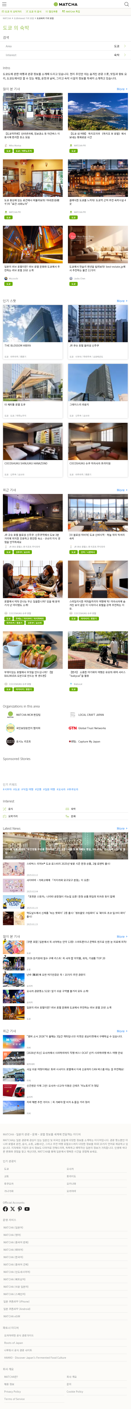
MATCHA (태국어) (13, 1249)
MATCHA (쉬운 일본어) (16, 1286)
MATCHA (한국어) (13, 1257)
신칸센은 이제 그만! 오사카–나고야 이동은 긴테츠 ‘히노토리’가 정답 (63, 1085)
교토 (6, 1176)
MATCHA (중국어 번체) (16, 1242)
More (121, 89)
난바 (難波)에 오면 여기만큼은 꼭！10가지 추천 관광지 (56, 974)
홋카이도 (71, 1176)
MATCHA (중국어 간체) (16, 1264)
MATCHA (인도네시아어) (16, 1272)
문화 (71, 816)
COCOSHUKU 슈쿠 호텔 (20, 613)
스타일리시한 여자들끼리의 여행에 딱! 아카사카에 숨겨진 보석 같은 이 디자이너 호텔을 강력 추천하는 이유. (97, 605)
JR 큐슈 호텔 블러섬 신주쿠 (84, 345)
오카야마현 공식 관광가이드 (19, 1335)
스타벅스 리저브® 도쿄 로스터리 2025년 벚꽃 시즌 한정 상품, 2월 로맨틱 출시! (68, 863)
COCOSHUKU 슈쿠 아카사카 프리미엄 (90, 463)
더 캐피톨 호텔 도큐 (15, 404)
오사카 (61, 789)
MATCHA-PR (80, 145)
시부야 (8, 789)
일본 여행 (50, 789)
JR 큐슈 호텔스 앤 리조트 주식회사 (24, 547)
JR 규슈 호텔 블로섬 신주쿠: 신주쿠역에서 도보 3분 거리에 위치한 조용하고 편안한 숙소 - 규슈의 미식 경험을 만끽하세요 (32, 538)
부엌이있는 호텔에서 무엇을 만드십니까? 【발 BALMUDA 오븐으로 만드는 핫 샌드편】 (28, 674)
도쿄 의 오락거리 (12, 11)
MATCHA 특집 (71, 11)
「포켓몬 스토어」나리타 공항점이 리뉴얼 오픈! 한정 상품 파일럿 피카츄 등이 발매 (71, 896)
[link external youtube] (28, 1210)
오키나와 (71, 1183)
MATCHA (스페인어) (14, 1294)
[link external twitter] (13, 1210)
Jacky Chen (79, 278)
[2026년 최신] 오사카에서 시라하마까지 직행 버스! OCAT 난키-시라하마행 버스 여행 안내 (75, 1053)
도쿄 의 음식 (33, 11)
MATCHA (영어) (12, 1235)
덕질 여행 (28, 789)
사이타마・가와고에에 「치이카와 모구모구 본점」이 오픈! (58, 880)
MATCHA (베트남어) (14, 1279)
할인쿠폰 (52, 11)
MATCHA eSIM (11, 1316)
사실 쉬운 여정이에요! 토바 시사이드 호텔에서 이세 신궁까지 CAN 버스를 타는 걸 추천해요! (75, 1069)
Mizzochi (13, 278)
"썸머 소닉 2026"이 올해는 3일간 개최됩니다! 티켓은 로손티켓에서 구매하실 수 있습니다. (75, 1036)
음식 (8, 809)
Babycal (78, 684)
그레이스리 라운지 (79, 404)
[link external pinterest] (20, 1210)
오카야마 (71, 1191)
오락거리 (10, 816)
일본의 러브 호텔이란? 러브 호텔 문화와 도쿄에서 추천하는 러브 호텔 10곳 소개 (32, 268)
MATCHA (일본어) (13, 1227)
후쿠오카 (73, 789)
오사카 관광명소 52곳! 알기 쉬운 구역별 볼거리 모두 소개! (58, 991)
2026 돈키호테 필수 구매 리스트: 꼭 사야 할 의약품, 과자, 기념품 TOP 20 (66, 958)
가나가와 (9, 1191)
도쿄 (17, 789)
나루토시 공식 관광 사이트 (18, 1350)
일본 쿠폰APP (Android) (16, 1309)
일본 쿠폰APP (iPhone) (16, 1301)
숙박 (71, 809)
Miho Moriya (15, 145)
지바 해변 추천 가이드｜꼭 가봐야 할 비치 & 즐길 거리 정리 (58, 1102)
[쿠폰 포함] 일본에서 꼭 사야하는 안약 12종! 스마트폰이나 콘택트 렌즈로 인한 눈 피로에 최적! (77, 942)
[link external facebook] (6, 1210)
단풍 (39, 789)
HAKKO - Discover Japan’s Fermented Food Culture (35, 1357)
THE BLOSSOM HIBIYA (18, 345)
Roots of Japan (13, 1343)
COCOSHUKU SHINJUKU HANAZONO (26, 463)
